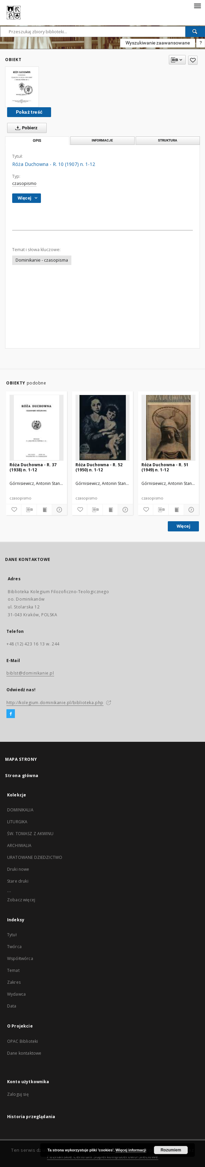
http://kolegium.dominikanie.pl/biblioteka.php (55, 702)
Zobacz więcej (21, 900)
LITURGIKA (17, 822)
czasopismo (24, 183)
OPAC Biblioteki (22, 1041)
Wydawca (16, 994)
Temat (13, 970)
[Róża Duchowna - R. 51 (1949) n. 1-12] (168, 427)
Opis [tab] (37, 140)
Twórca (14, 946)
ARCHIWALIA (19, 845)
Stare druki (17, 881)
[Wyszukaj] (195, 31)
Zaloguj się (18, 1094)
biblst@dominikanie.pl (30, 673)
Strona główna (22, 775)
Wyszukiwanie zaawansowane (158, 42)
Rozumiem (171, 1150)
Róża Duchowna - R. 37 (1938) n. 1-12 (32, 467)
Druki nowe (18, 869)
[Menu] (197, 5)
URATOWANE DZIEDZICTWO (34, 857)
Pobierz (25, 128)
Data (12, 1006)
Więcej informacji (131, 1150)
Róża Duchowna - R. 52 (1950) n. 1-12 (98, 467)
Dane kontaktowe (24, 1053)
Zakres (14, 982)
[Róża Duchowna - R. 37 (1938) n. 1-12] (36, 427)
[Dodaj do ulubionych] (193, 60)
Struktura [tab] (167, 140)
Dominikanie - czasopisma (42, 260)
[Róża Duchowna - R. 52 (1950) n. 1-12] (102, 427)
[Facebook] (10, 714)
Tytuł (12, 935)
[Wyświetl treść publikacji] (44, 509)
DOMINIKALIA (20, 810)
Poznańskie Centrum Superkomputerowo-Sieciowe (102, 1157)
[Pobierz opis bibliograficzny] (28, 509)
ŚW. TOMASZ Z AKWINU (30, 833)
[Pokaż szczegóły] (58, 509)
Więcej (183, 526)
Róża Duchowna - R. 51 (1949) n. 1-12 (164, 467)
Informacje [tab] (102, 140)
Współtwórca (20, 958)
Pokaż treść (29, 112)
